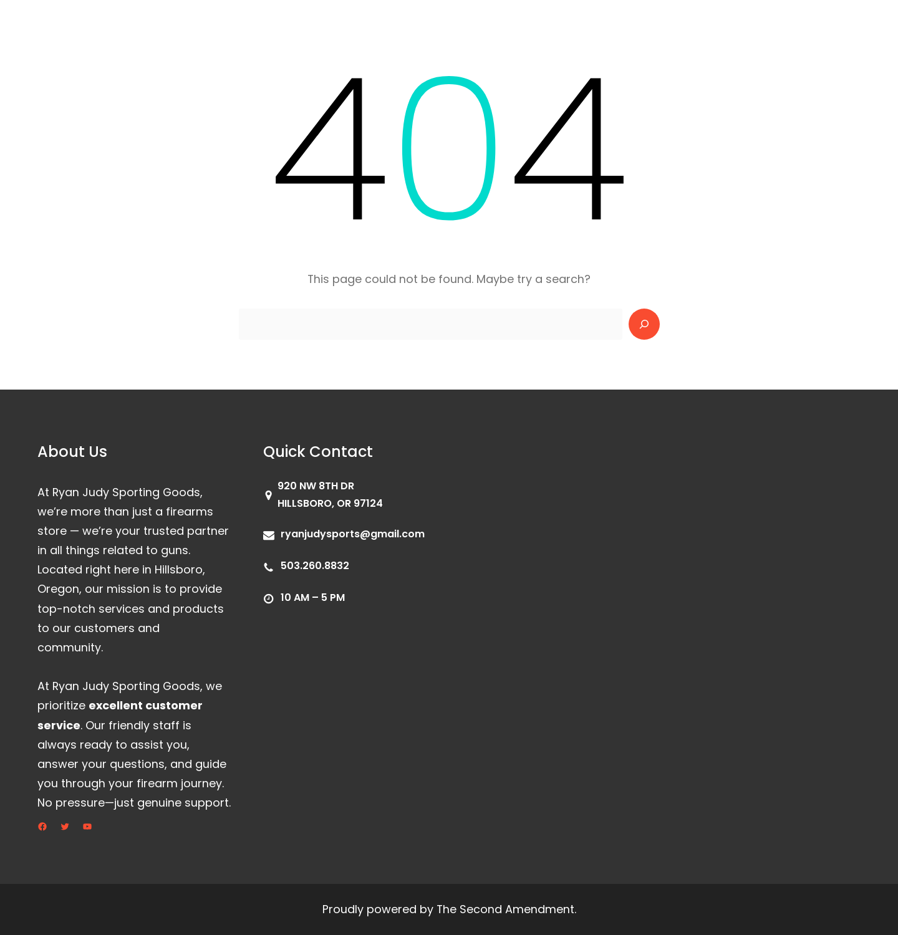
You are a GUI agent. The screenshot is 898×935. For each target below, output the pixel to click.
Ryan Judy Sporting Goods (114, 24)
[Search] (644, 324)
